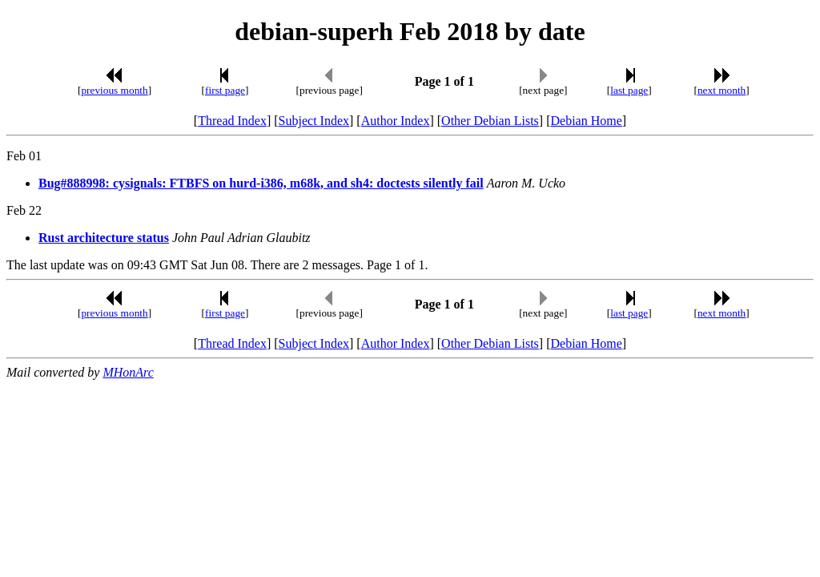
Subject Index (314, 120)
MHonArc (127, 372)
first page (225, 90)
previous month (114, 90)
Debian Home (585, 120)
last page (629, 90)
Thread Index (232, 120)
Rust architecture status (103, 237)
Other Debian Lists (490, 120)
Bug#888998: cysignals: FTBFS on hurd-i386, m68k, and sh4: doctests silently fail (261, 183)
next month (721, 90)
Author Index (395, 120)
